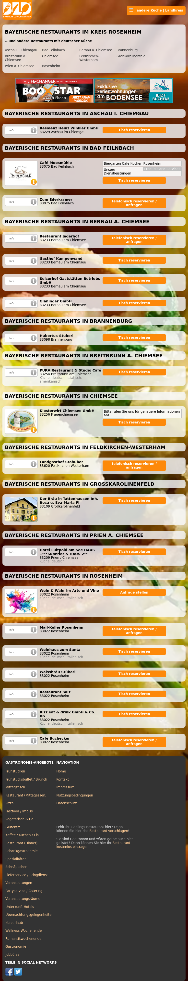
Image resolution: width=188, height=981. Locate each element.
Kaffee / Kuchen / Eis (22, 835)
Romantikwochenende (23, 939)
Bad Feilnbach (53, 50)
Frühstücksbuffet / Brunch (26, 779)
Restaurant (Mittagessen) (26, 795)
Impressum (65, 787)
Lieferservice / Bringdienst (26, 875)
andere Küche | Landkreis (156, 10)
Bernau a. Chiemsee (95, 50)
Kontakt (62, 779)
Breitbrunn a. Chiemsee (15, 58)
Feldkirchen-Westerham (89, 58)
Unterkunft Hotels (19, 907)
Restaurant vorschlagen (108, 831)
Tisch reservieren (134, 130)
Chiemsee (50, 56)
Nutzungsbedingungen (74, 795)
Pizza (9, 803)
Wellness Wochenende (23, 930)
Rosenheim (51, 66)
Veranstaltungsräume (22, 899)
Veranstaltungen (18, 883)
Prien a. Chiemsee (19, 66)
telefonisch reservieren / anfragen (134, 203)
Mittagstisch (15, 787)
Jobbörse (12, 954)
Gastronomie (15, 946)
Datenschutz (66, 803)
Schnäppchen (16, 867)
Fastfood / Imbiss (19, 811)
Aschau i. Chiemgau (21, 50)
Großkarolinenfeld (131, 56)
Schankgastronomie (21, 851)
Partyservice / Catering (23, 891)
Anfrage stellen (134, 592)
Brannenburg (127, 50)
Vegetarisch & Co (19, 819)
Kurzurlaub (14, 923)
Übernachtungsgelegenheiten (29, 915)
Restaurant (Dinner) (21, 843)
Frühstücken (15, 771)
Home (61, 771)
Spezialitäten (15, 859)
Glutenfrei (13, 827)
